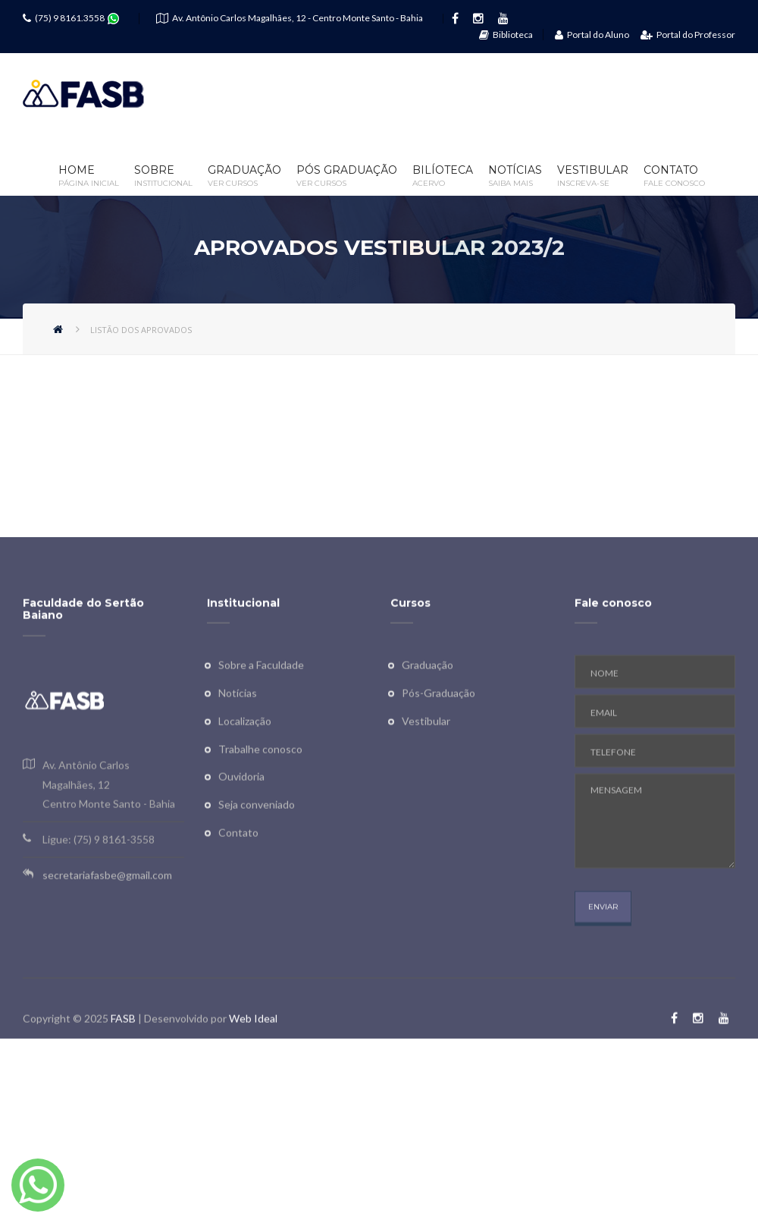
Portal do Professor (688, 34)
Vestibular (592, 176)
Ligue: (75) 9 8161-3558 (98, 875)
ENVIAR (603, 943)
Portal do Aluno (592, 34)
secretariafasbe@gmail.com (107, 910)
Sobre (163, 176)
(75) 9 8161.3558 (70, 18)
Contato (674, 176)
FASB (123, 1055)
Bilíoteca (442, 176)
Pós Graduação (346, 176)
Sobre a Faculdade (261, 701)
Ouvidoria (241, 812)
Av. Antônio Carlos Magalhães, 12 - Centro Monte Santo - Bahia (297, 18)
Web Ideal (253, 1055)
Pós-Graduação (438, 729)
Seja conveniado (256, 841)
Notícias (515, 176)
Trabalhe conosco (260, 784)
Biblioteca (506, 34)
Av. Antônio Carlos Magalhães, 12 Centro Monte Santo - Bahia (108, 820)
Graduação (244, 176)
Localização (244, 756)
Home (88, 176)
